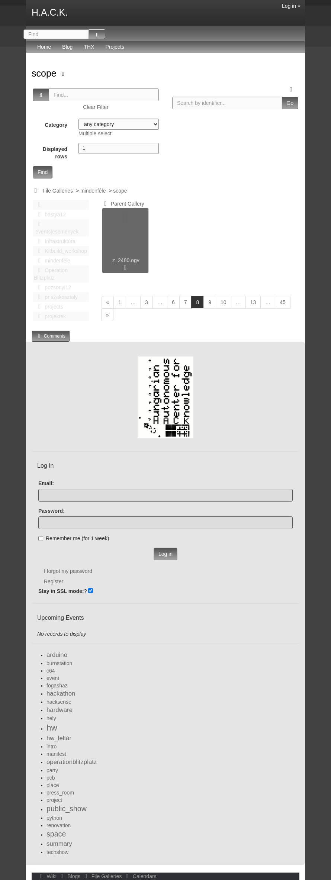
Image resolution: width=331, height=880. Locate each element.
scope (45, 73)
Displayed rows (55, 152)
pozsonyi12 (52, 287)
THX (89, 47)
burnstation (59, 663)
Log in (291, 6)
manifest (56, 754)
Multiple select (95, 133)
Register (53, 581)
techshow (57, 852)
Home (44, 47)
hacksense (58, 702)
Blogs (70, 876)
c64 (50, 671)
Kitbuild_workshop (60, 251)
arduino (56, 654)
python (54, 818)
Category (56, 125)
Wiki (47, 876)
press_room (60, 793)
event (52, 678)
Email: (46, 483)
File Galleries (57, 191)
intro (51, 747)
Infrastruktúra (54, 241)
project (54, 800)
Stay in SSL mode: (61, 591)
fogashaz (57, 686)
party (52, 770)
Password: (51, 511)
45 (283, 302)
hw (51, 727)
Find (43, 172)
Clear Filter (95, 107)
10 (223, 302)
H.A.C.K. (50, 12)
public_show (66, 809)
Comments (50, 336)
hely (51, 718)
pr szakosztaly (56, 297)
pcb (50, 778)
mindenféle (93, 191)
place (52, 785)
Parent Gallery (123, 204)
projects (48, 307)
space (56, 834)
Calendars (139, 876)
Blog (67, 47)
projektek (50, 316)
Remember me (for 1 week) (73, 538)
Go (289, 103)
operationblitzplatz (71, 761)
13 (253, 302)
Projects (114, 47)
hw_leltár (58, 738)
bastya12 (50, 214)
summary (59, 843)
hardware (59, 709)
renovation (58, 825)
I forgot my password (68, 571)
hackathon (60, 693)
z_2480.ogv (125, 260)
